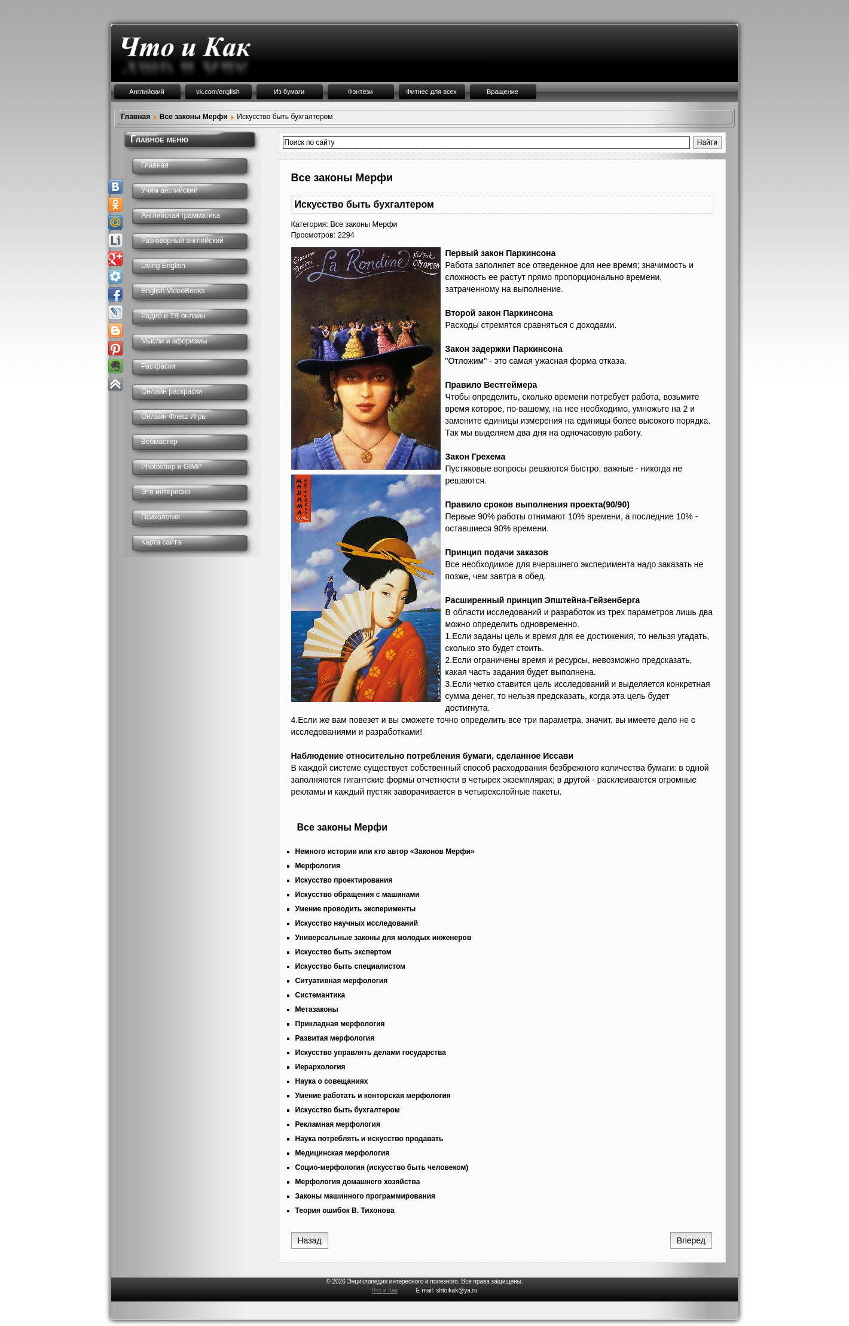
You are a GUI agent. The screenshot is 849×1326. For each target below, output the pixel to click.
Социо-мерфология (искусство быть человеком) (382, 1167)
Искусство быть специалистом (350, 966)
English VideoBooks (173, 291)
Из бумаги (289, 91)
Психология (160, 517)
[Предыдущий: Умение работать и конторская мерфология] (309, 1240)
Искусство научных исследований (357, 923)
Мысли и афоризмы (174, 341)
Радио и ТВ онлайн (173, 316)
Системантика (320, 995)
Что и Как (384, 1290)
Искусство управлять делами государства (370, 1052)
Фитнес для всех (431, 91)
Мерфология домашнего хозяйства (357, 1182)
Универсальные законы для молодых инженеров (383, 937)
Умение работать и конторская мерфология (373, 1095)
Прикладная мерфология (340, 1024)
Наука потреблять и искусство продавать (369, 1139)
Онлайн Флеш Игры (174, 416)
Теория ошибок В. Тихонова (345, 1210)
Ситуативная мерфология (341, 981)
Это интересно (165, 492)
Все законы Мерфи (363, 224)
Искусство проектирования (344, 880)
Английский (146, 91)
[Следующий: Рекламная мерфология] (691, 1240)
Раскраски (158, 366)
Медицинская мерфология (342, 1153)
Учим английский (169, 190)
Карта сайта (161, 542)
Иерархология (320, 1067)
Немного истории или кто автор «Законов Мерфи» (385, 851)
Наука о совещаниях (331, 1081)
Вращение (502, 91)
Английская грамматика (180, 215)
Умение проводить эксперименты (355, 909)
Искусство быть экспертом (343, 952)
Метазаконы (316, 1009)
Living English (163, 265)
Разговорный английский (182, 240)
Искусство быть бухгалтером (347, 1110)
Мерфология (318, 866)
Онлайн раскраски (171, 391)
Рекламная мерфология (337, 1124)
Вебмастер (159, 441)
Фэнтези (359, 91)
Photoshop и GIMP (171, 467)
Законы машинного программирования (365, 1196)
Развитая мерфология (335, 1038)
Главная (155, 165)
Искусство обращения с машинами (357, 894)
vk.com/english (218, 91)
